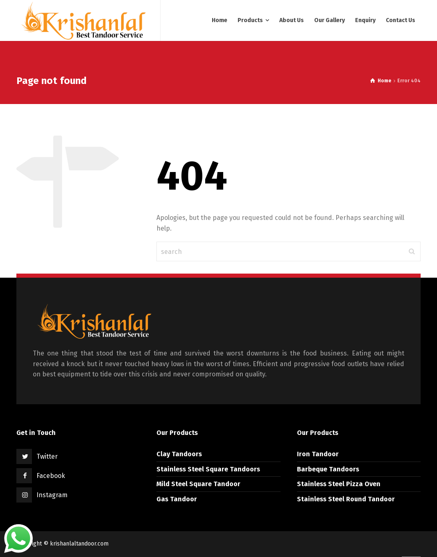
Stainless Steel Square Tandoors (208, 469)
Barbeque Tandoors (328, 469)
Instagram (52, 495)
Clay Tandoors (179, 454)
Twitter (47, 456)
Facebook (50, 476)
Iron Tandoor (318, 454)
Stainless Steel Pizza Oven (338, 484)
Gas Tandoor (176, 499)
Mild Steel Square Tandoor (198, 484)
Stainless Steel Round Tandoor (346, 499)
